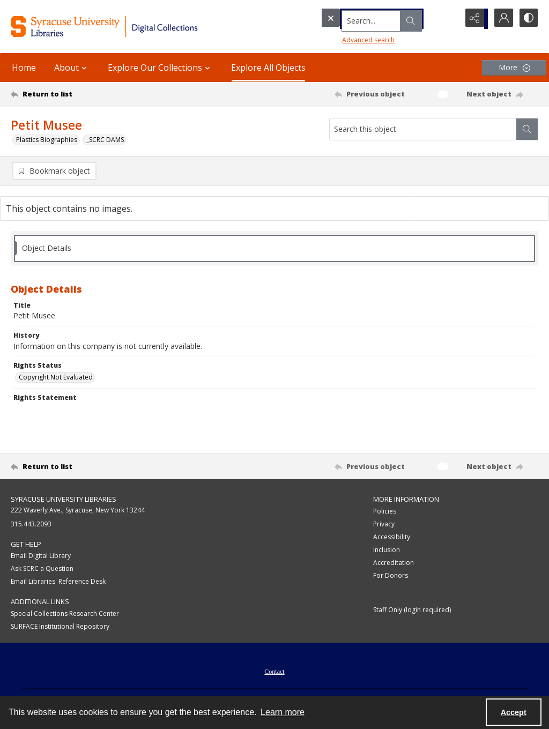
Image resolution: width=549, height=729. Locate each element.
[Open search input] (447, 19)
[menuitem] (274, 671)
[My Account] (501, 19)
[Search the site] (369, 19)
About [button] (72, 67)
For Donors (390, 576)
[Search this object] (423, 129)
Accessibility (391, 537)
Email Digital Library (41, 556)
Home (24, 67)
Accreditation (393, 563)
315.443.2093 (31, 524)
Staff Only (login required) (412, 610)
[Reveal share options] (474, 19)
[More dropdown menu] (514, 68)
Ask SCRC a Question (42, 569)
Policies (384, 511)
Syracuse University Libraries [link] (63, 499)
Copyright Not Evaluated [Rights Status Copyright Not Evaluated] (56, 377)
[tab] (274, 249)
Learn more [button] (283, 712)
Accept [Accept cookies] (513, 712)
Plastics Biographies (46, 139)
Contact (274, 672)
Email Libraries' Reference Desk (58, 581)
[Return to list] (82, 94)
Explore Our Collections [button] (160, 67)
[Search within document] (527, 129)
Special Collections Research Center (65, 614)
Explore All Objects (268, 67)
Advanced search (348, 37)
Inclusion (386, 550)
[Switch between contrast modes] (527, 19)
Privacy (384, 524)
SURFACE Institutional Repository (60, 626)
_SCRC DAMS (105, 139)
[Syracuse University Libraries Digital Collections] (127, 26)
